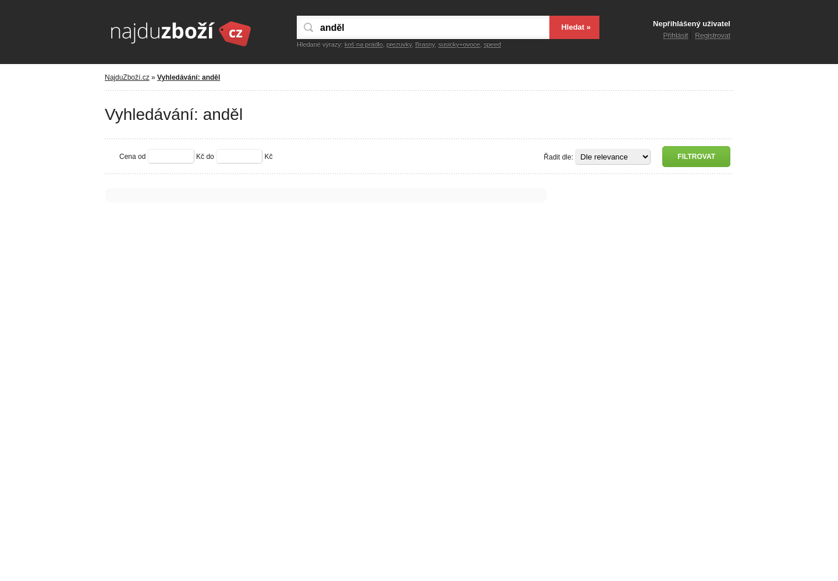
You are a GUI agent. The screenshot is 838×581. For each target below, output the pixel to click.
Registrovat (712, 35)
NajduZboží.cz (127, 77)
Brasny (424, 44)
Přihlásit (675, 35)
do (210, 157)
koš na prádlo (364, 44)
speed (492, 44)
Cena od (132, 157)
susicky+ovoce (459, 44)
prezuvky (398, 44)
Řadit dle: (558, 157)
